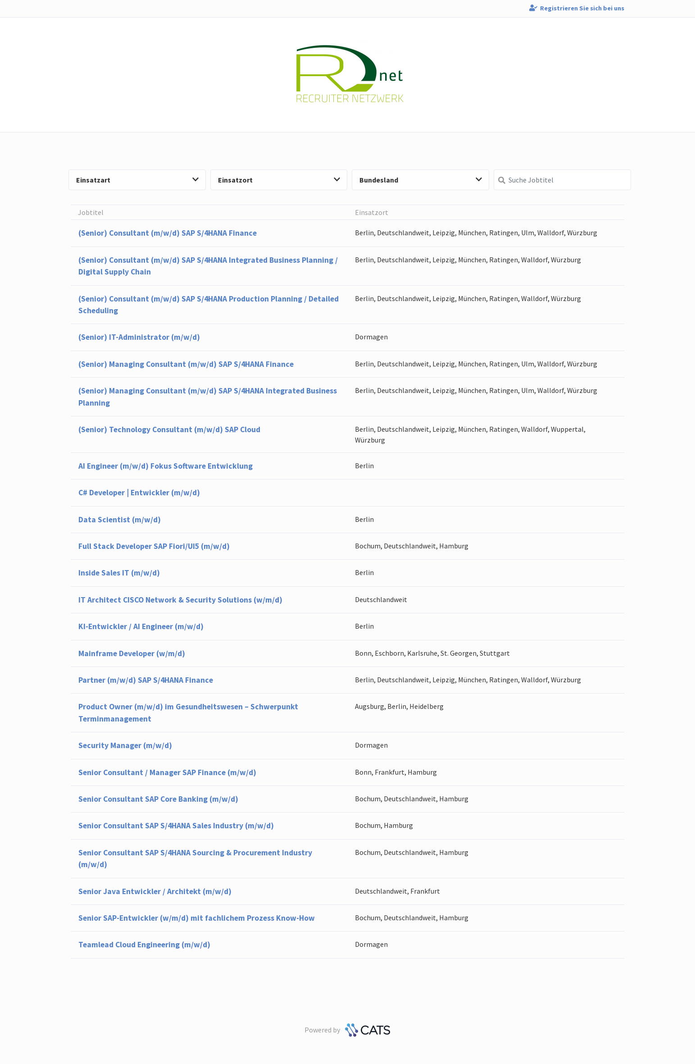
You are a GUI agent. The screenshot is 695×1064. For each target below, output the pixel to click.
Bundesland (420, 179)
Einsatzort (279, 179)
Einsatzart (137, 179)
